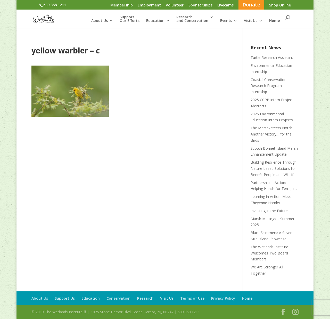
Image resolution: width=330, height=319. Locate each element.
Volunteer (175, 5)
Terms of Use (192, 298)
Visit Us (250, 21)
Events (226, 21)
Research (145, 298)
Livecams (225, 5)
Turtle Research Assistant (272, 57)
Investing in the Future (269, 210)
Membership (121, 5)
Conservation (118, 298)
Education (155, 21)
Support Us (65, 298)
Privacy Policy (223, 298)
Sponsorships (200, 5)
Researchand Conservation (192, 19)
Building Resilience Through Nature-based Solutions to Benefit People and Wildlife (273, 168)
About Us (99, 21)
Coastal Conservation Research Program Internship (268, 85)
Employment (149, 5)
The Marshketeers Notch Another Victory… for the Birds (271, 134)
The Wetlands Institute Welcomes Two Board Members (269, 253)
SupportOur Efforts (129, 19)
